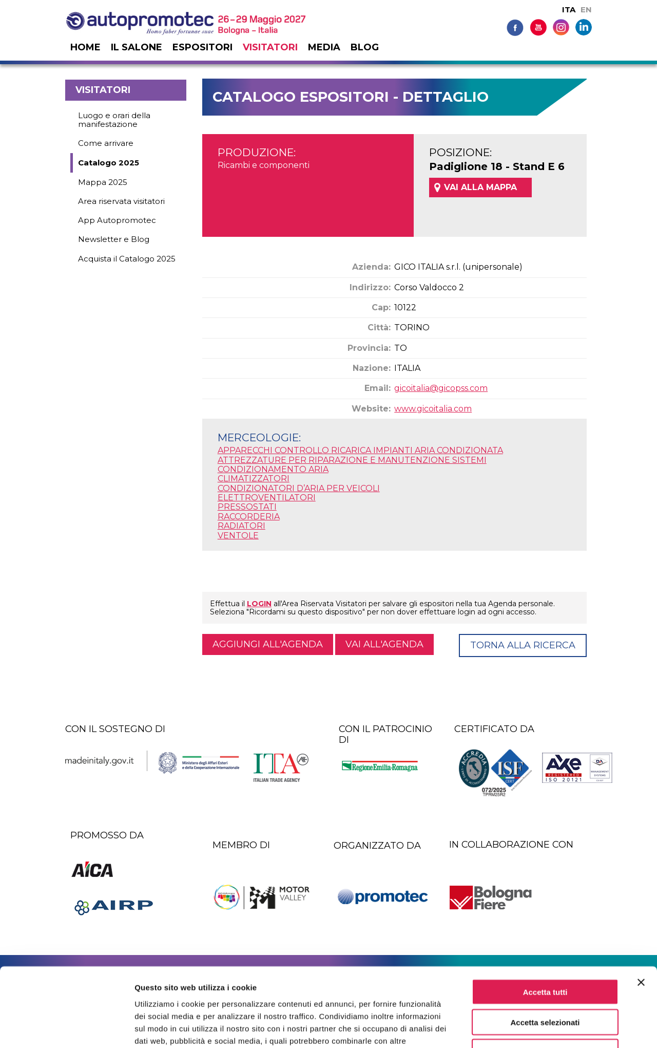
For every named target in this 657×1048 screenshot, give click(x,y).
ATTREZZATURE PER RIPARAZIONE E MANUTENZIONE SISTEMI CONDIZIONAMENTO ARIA (352, 464)
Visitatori (270, 47)
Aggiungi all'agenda (267, 644)
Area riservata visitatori (121, 201)
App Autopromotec (117, 220)
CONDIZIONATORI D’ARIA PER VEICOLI (299, 488)
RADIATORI (241, 526)
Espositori (202, 47)
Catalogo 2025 (108, 162)
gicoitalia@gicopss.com (441, 388)
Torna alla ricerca (522, 645)
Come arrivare (105, 143)
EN (586, 9)
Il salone (136, 47)
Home (85, 47)
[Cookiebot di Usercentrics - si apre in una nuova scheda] (66, 1028)
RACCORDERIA (249, 516)
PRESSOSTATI (247, 507)
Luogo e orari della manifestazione (114, 119)
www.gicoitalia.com (433, 409)
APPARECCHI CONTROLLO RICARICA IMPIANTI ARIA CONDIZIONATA (360, 450)
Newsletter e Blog (113, 239)
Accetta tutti (545, 922)
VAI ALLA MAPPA (480, 187)
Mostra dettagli (540, 1027)
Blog (365, 47)
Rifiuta (545, 982)
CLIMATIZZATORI (253, 478)
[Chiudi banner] (641, 912)
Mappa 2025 (102, 182)
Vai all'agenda (384, 644)
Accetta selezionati (544, 952)
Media (324, 47)
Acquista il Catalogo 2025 (127, 259)
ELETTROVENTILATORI (267, 497)
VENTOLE (238, 535)
